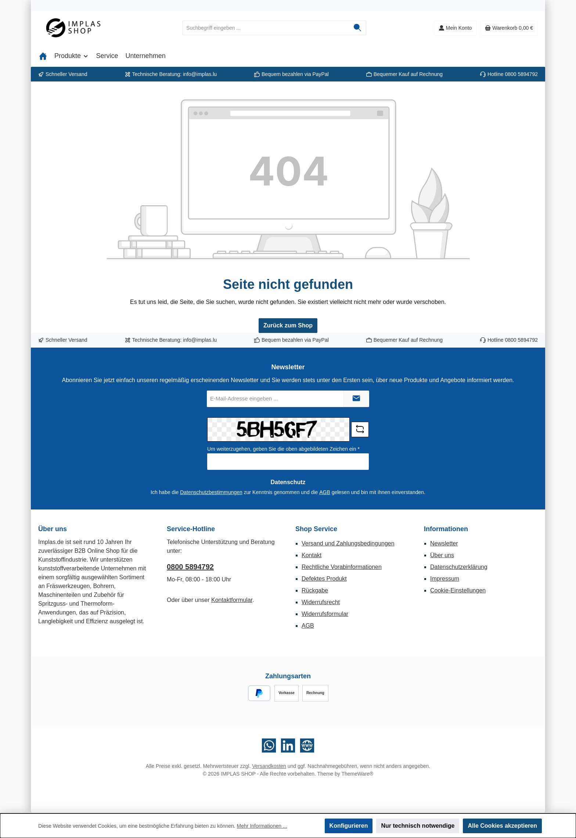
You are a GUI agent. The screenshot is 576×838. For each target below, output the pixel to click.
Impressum (444, 579)
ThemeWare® (357, 774)
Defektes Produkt (324, 579)
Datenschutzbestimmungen (211, 492)
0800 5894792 (521, 74)
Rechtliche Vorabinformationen (342, 567)
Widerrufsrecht (321, 602)
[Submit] (356, 399)
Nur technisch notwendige (417, 826)
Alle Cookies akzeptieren (502, 826)
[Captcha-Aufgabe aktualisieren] (360, 429)
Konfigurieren (349, 826)
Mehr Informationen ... (262, 826)
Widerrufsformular (325, 614)
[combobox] (266, 28)
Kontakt (311, 555)
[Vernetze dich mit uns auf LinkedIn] (288, 745)
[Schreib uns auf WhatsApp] (269, 745)
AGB (324, 492)
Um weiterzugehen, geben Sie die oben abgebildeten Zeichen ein (283, 449)
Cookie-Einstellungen (458, 590)
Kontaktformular (231, 600)
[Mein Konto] (455, 28)
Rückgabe (315, 590)
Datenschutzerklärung (458, 567)
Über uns (442, 555)
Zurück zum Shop (288, 325)
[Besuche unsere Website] (307, 745)
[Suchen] (357, 28)
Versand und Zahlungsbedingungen (348, 543)
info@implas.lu (200, 74)
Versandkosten (269, 766)
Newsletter (444, 543)
